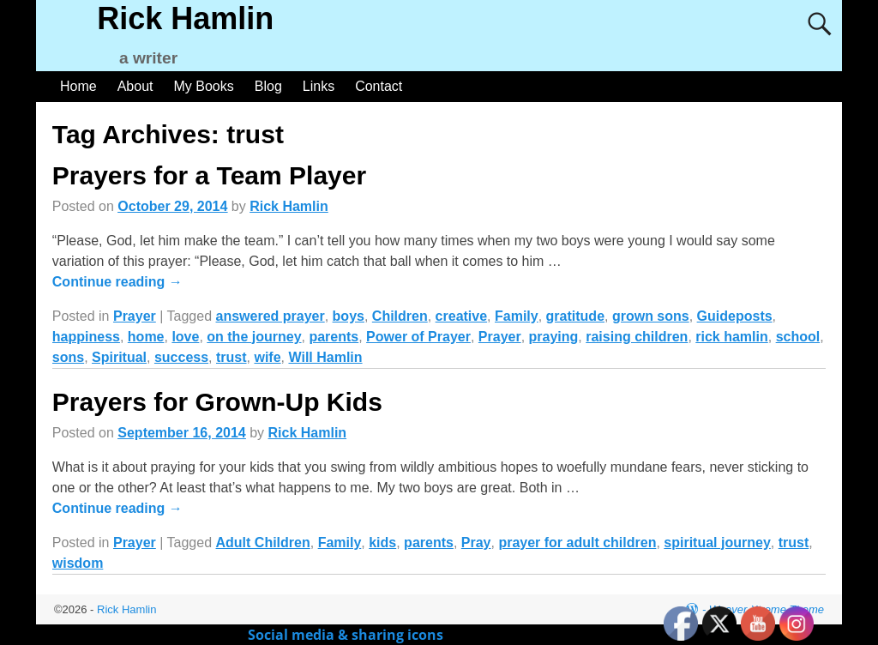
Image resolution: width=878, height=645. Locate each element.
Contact (378, 86)
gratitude (575, 316)
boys (348, 316)
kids (382, 542)
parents (333, 336)
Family (516, 316)
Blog (268, 86)
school (798, 336)
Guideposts (735, 316)
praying (554, 336)
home (146, 336)
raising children (637, 336)
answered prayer (270, 316)
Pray (476, 542)
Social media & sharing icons (347, 634)
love (185, 336)
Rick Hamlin (185, 18)
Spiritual (119, 357)
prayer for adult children (577, 542)
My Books (204, 86)
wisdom (78, 563)
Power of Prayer (418, 336)
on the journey (254, 336)
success (181, 357)
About (135, 86)
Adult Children (263, 542)
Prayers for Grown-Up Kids (217, 402)
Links (318, 86)
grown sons (650, 316)
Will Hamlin (325, 357)
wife (267, 357)
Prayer (134, 316)
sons (68, 357)
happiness (86, 336)
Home (78, 86)
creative (462, 316)
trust (231, 357)
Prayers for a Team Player (209, 175)
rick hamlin (731, 336)
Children (400, 316)
